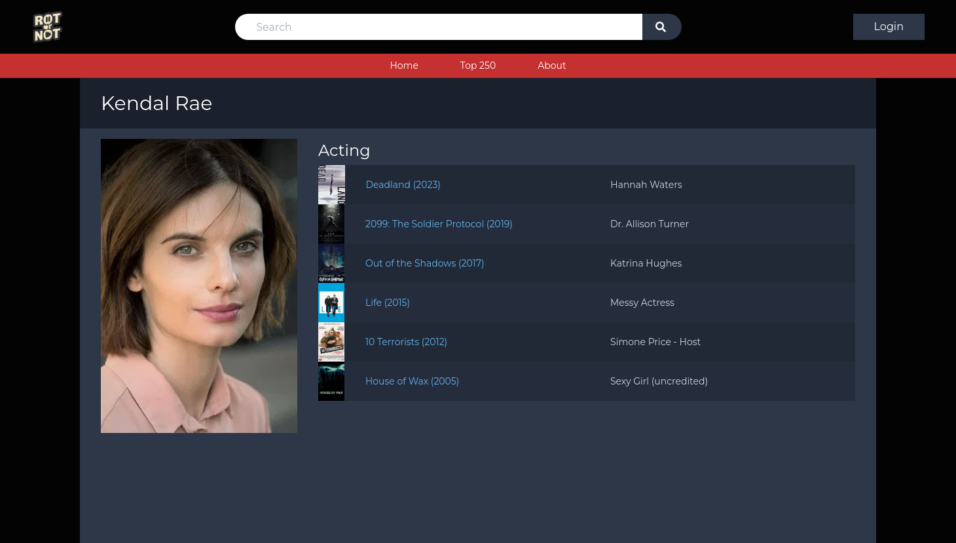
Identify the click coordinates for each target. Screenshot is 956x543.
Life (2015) (387, 303)
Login (889, 26)
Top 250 (478, 65)
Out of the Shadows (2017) (425, 263)
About (552, 65)
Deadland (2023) (403, 185)
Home (404, 65)
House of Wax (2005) (412, 381)
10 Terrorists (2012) (406, 342)
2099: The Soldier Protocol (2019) (439, 224)
